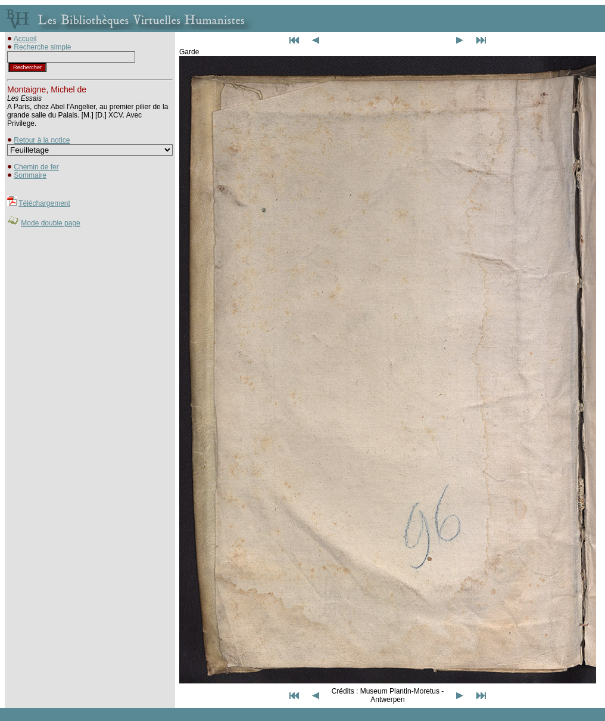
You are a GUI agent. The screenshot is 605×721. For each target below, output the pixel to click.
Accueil (25, 39)
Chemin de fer (36, 167)
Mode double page (50, 223)
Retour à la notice (42, 140)
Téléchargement (44, 203)
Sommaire (30, 175)
